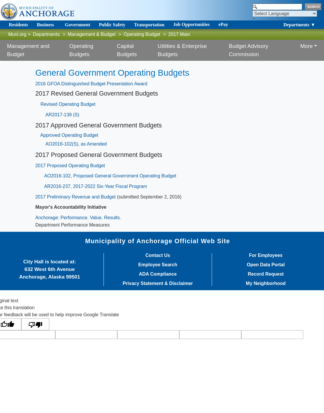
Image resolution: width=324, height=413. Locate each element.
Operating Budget (142, 34)
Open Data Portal (266, 264)
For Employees (265, 255)
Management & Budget (92, 34)
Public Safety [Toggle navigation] (112, 24)
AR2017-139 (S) (62, 114)
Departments (46, 34)
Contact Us (157, 255)
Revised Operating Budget (67, 104)
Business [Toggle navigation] (45, 24)
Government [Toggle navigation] (77, 24)
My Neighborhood (266, 283)
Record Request (266, 274)
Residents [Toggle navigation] (18, 24)
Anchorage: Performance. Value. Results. (78, 217)
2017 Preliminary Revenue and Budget (75, 196)
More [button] (306, 46)
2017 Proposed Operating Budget (70, 165)
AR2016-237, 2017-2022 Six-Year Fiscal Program (95, 186)
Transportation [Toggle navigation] (149, 24)
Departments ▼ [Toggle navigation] (299, 24)
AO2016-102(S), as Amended (76, 143)
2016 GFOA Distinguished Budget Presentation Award (91, 83)
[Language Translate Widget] (285, 14)
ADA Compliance (158, 274)
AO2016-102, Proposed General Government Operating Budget (110, 175)
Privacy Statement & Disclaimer (158, 283)
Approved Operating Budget (69, 135)
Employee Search (157, 264)
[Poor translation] (35, 324)
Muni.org (17, 34)
